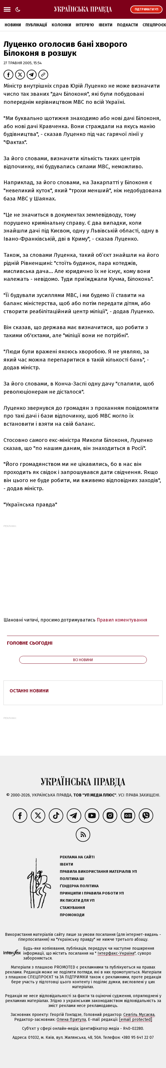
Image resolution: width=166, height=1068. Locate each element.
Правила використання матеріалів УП (98, 871)
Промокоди (72, 915)
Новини (13, 25)
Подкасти (127, 25)
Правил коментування (122, 620)
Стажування (72, 907)
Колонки (61, 25)
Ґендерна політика (79, 886)
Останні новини (29, 690)
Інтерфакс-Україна (116, 953)
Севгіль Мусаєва (138, 1014)
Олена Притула (71, 1019)
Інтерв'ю (85, 25)
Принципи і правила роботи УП (92, 893)
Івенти (105, 25)
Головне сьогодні (30, 643)
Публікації (36, 25)
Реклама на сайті (77, 857)
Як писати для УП (77, 900)
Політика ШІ (72, 879)
